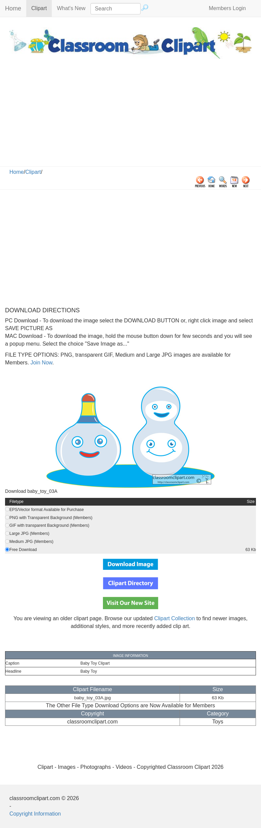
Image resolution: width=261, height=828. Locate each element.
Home (13, 8)
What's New (71, 8)
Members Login (227, 8)
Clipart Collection (174, 618)
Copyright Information (35, 814)
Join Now (40, 362)
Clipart (41, 8)
